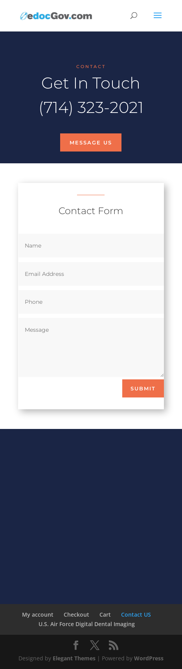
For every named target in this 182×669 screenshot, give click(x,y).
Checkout (76, 614)
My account (37, 614)
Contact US (136, 614)
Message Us (91, 142)
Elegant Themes (74, 658)
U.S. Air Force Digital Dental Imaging (87, 624)
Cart (105, 614)
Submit (143, 388)
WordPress (149, 658)
